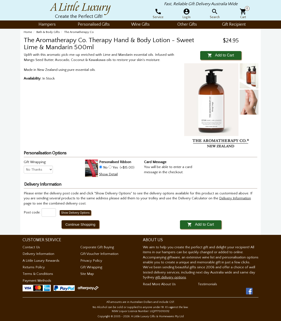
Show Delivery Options (75, 212)
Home (28, 32)
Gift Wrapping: (35, 162)
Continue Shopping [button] (80, 224)
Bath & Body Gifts (48, 32)
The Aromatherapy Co (79, 32)
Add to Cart (220, 55)
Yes (115, 167)
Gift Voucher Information (99, 254)
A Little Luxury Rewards (41, 261)
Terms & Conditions (38, 274)
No (105, 167)
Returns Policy (34, 267)
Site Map (87, 274)
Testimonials (207, 284)
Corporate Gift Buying (97, 247)
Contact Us (31, 247)
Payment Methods (37, 281)
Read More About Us (159, 284)
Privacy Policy (91, 261)
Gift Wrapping (91, 267)
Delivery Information (38, 254)
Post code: (32, 212)
